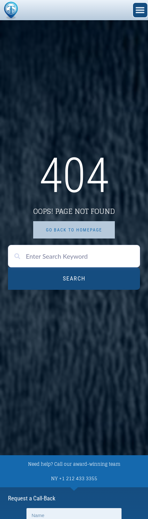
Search (74, 278)
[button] (140, 10)
